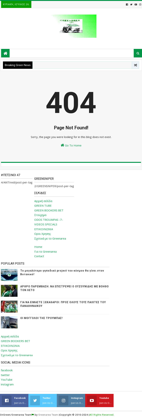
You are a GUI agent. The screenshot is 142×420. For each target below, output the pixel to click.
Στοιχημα (40, 215)
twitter (5, 375)
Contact (39, 256)
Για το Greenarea (45, 251)
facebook (7, 370)
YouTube (6, 379)
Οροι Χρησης (42, 233)
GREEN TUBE (43, 205)
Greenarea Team (48, 414)
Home (38, 247)
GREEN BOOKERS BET (48, 210)
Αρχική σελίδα (43, 201)
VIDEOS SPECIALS (45, 224)
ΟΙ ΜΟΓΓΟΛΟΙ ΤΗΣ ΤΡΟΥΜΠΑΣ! (41, 318)
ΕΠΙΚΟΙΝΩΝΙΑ (43, 229)
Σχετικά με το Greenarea (50, 238)
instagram (7, 384)
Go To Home (71, 145)
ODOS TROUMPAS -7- (48, 219)
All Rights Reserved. (101, 414)
